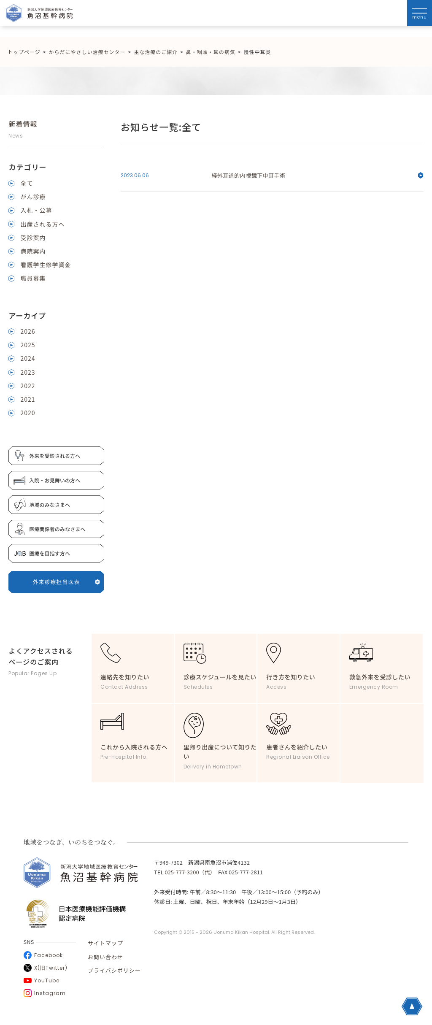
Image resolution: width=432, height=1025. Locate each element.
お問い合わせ (105, 957)
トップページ (24, 51)
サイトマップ (105, 943)
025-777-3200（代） (189, 872)
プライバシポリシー (114, 970)
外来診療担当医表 (66, 582)
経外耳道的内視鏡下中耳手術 (317, 175)
